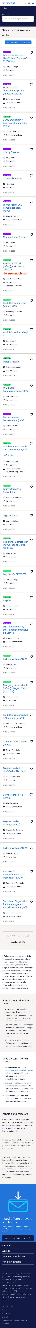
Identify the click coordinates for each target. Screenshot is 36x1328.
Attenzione (6, 1317)
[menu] (32, 3)
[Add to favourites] (31, 52)
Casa (5, 8)
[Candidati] (18, 1245)
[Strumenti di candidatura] (18, 1256)
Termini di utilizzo (8, 1306)
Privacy (5, 1310)
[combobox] (18, 19)
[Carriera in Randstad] (18, 1262)
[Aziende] (18, 1251)
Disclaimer (6, 1313)
